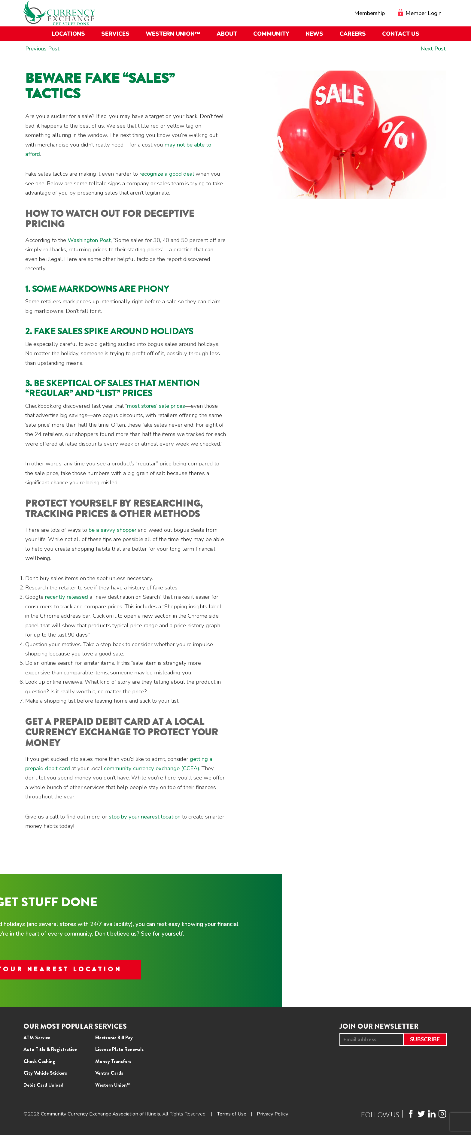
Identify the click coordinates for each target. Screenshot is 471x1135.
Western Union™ (112, 1084)
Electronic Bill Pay (114, 1037)
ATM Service (36, 1037)
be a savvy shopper (112, 530)
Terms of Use (232, 1113)
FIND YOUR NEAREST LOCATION (235, 969)
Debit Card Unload (43, 1084)
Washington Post (89, 240)
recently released (66, 597)
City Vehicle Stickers (45, 1072)
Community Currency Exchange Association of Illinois (101, 1113)
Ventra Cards (109, 1072)
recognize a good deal (166, 174)
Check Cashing (39, 1061)
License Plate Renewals (119, 1049)
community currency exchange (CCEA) (151, 768)
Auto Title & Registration (50, 1049)
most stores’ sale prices (156, 406)
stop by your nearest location (145, 817)
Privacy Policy (274, 1113)
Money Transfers (113, 1061)
